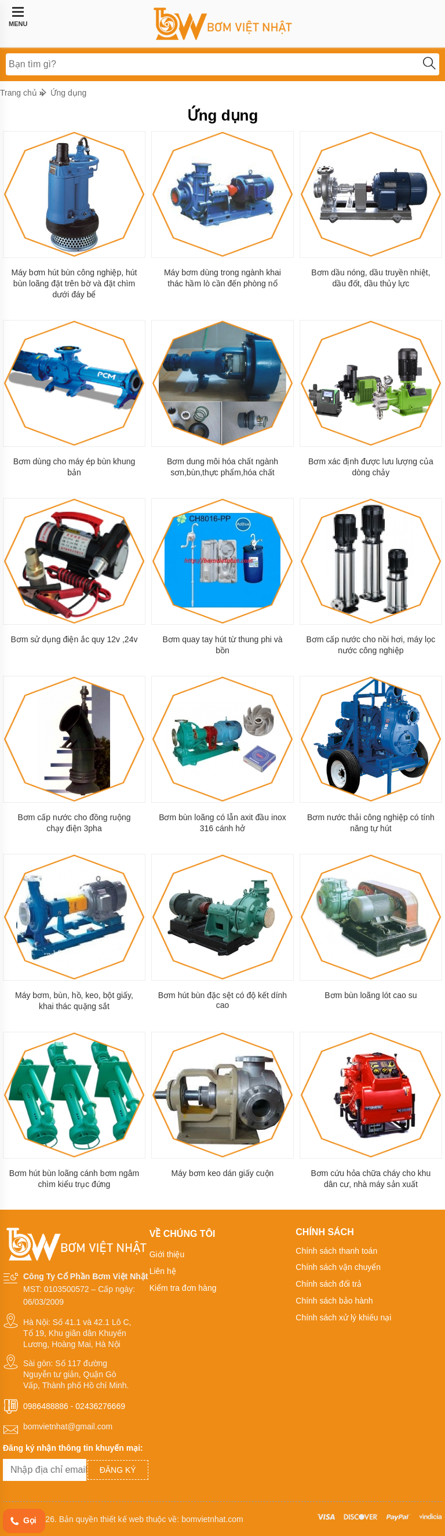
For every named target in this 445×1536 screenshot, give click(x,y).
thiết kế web (122, 1519)
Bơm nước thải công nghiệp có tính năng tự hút (371, 823)
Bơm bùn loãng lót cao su (370, 995)
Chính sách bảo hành (334, 1300)
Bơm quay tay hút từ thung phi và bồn (222, 645)
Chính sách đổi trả (329, 1284)
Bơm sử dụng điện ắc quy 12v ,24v (74, 639)
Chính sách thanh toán (336, 1250)
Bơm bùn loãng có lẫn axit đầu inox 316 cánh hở (222, 823)
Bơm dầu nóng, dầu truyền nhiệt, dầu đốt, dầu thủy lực (370, 278)
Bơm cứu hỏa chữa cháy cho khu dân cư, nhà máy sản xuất (371, 1179)
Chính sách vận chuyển (338, 1267)
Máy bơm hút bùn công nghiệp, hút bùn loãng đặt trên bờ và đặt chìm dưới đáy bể (74, 283)
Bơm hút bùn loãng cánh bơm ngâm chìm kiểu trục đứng (74, 1179)
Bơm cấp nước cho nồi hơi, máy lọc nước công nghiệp (371, 645)
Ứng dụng (68, 92)
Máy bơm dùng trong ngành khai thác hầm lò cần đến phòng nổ (222, 278)
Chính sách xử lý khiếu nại (343, 1317)
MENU (18, 16)
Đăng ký (118, 1470)
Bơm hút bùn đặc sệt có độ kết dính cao (222, 1000)
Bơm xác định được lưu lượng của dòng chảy (370, 467)
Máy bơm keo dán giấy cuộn (223, 1173)
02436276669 (100, 1406)
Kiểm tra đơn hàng (183, 1288)
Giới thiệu (167, 1254)
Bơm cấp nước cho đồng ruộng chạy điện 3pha (73, 823)
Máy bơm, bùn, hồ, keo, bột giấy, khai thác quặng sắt (74, 1001)
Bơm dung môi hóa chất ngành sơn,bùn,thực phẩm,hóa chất (222, 467)
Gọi (23, 1521)
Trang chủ (18, 92)
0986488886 (45, 1406)
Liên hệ (162, 1271)
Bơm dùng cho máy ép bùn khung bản (74, 467)
